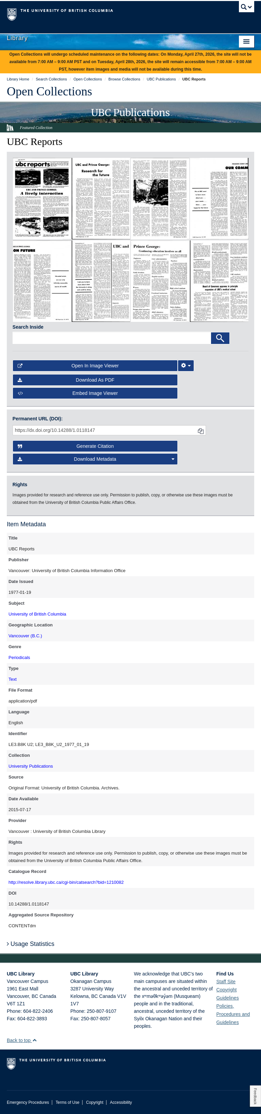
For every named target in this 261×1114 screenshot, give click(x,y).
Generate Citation (66, 446)
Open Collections (49, 91)
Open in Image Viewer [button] (68, 365)
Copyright (94, 1102)
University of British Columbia (37, 614)
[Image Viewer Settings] (186, 365)
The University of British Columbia (112, 14)
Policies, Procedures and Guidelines (233, 1014)
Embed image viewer (68, 393)
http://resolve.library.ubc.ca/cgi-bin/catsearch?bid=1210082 (66, 882)
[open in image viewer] (42, 198)
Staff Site (226, 981)
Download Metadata (96, 459)
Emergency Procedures (28, 1102)
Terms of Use (68, 1102)
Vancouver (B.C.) (25, 635)
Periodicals (19, 657)
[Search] (220, 338)
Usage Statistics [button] (30, 943)
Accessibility (121, 1102)
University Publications (30, 766)
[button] (34, 1040)
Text (12, 679)
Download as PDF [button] (66, 380)
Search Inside (28, 327)
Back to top (22, 1040)
